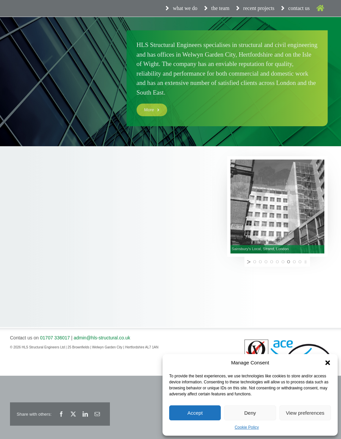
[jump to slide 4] (271, 262)
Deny (250, 413)
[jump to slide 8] (294, 262)
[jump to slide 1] (254, 262)
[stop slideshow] (306, 262)
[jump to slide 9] (300, 262)
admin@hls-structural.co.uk (102, 337)
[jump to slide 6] (283, 262)
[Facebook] (61, 414)
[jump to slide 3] (266, 262)
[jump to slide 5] (277, 262)
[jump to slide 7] (288, 262)
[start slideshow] (248, 262)
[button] (327, 362)
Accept (195, 413)
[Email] (97, 414)
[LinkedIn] (85, 414)
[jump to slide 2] (260, 262)
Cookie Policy (247, 427)
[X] (73, 414)
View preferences (305, 413)
